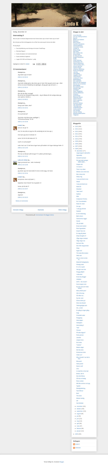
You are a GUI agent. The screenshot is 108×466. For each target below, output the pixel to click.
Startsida (41, 210)
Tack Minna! (79, 391)
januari (79, 431)
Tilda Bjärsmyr (77, 106)
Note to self (79, 366)
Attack (78, 181)
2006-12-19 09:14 (23, 87)
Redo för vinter (80, 204)
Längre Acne (79, 340)
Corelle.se (76, 48)
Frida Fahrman (77, 60)
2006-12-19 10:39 (23, 121)
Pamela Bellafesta (78, 93)
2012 (76, 134)
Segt (77, 313)
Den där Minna (80, 376)
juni (78, 418)
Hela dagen (79, 320)
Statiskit (78, 211)
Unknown (78, 447)
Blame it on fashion (78, 39)
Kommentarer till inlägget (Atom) (45, 215)
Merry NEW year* (81, 290)
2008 (76, 144)
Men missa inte (80, 174)
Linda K (20, 125)
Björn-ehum (79, 216)
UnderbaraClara (77, 107)
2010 (76, 139)
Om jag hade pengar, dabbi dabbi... (82, 161)
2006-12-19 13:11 (23, 156)
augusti (79, 413)
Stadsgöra (79, 322)
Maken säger (80, 347)
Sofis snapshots (77, 100)
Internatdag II (80, 325)
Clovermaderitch (77, 45)
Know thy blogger (81, 277)
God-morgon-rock (81, 284)
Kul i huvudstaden (81, 201)
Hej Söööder (79, 403)
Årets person (80, 335)
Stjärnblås (79, 155)
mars (78, 426)
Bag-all (75, 38)
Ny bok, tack (79, 298)
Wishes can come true (82, 171)
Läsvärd (78, 337)
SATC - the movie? (81, 282)
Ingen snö (79, 250)
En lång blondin (77, 56)
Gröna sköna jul (80, 300)
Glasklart (78, 189)
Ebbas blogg (76, 50)
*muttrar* (78, 345)
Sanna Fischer (77, 98)
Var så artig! (76, 110)
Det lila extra (79, 350)
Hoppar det (79, 164)
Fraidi (74, 59)
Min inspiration (77, 81)
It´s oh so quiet (80, 267)
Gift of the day (80, 293)
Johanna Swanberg (78, 69)
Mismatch (79, 361)
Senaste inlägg (18, 210)
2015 (76, 126)
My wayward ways (78, 87)
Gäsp (77, 248)
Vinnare (78, 330)
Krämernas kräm (81, 352)
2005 (76, 434)
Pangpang (79, 318)
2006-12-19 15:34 (23, 173)
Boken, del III (80, 373)
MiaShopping (77, 79)
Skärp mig (79, 176)
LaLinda (75, 72)
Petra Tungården (78, 91)
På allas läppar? (80, 332)
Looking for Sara (77, 78)
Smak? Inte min (80, 231)
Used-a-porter (77, 109)
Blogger (61, 462)
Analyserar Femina (81, 199)
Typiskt (78, 386)
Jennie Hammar (77, 66)
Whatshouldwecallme (79, 113)
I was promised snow (82, 179)
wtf (77, 400)
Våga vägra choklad (82, 238)
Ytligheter (76, 115)
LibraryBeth (76, 73)
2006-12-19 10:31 (23, 108)
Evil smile (79, 342)
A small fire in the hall (82, 371)
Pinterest (75, 94)
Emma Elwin (76, 54)
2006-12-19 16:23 (23, 197)
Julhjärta (78, 279)
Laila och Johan (22, 160)
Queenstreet (76, 95)
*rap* (77, 327)
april (78, 423)
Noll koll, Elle (80, 243)
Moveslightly (76, 85)
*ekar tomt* (79, 191)
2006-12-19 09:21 (23, 99)
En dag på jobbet (81, 233)
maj (78, 421)
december (80, 151)
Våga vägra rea (80, 241)
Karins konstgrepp (78, 70)
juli (78, 416)
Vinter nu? (79, 355)
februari (79, 428)
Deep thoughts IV (81, 236)
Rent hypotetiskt (80, 228)
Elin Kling (75, 51)
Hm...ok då (79, 308)
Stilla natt (79, 255)
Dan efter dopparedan (82, 245)
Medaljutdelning (80, 388)
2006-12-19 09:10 (23, 77)
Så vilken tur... (80, 295)
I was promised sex (81, 184)
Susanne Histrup (78, 103)
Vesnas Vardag (77, 112)
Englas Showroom (78, 57)
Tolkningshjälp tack (81, 305)
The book (79, 396)
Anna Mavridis (77, 35)
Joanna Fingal (77, 67)
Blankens (75, 41)
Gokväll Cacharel (81, 158)
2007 (76, 146)
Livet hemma (76, 76)
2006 (76, 148)
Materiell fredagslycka (82, 262)
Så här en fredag (81, 378)
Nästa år (78, 186)
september (80, 411)
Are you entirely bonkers (80, 36)
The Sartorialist (77, 104)
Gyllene (78, 194)
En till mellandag (81, 213)
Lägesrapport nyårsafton (83, 153)
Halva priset (79, 363)
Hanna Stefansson (78, 63)
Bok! (77, 393)
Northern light (77, 88)
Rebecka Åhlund (77, 97)
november (80, 406)
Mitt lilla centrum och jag (83, 383)
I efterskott (79, 274)
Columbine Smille (78, 47)
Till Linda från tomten (82, 253)
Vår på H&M (79, 223)
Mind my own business (79, 82)
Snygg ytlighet (80, 272)
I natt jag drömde (81, 208)
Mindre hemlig (80, 398)
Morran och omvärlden (79, 84)
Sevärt (78, 221)
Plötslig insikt (80, 264)
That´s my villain (81, 169)
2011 (76, 136)
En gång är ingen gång (82, 310)
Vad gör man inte (81, 269)
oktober (79, 408)
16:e (77, 368)
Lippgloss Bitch (77, 75)
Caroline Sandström (78, 44)
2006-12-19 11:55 (23, 148)
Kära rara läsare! (81, 303)
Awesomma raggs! (81, 218)
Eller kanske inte (77, 53)
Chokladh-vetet (80, 315)
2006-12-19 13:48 (23, 165)
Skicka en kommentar (22, 201)
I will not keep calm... (79, 64)
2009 (76, 141)
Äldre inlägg (62, 210)
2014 (76, 129)
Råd (77, 196)
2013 (76, 131)
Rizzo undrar (80, 381)
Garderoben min (77, 62)
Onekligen (76, 90)
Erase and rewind (81, 226)
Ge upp (78, 206)
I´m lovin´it (79, 167)
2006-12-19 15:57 (23, 189)
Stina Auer (76, 101)
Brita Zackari (76, 42)
